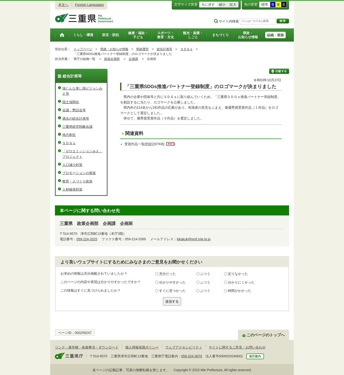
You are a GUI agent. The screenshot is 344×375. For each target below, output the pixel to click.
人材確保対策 (72, 189)
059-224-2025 (86, 239)
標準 (264, 4)
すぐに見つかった (172, 291)
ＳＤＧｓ (186, 49)
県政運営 (142, 49)
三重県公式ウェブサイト (84, 17)
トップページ (83, 49)
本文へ (63, 5)
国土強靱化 (70, 102)
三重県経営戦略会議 (77, 127)
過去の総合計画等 (75, 118)
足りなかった (238, 274)
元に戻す (208, 4)
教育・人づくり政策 (77, 181)
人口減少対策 (72, 165)
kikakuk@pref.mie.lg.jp (193, 239)
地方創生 (69, 135)
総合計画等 (164, 49)
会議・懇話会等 (74, 110)
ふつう (205, 274)
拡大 (233, 4)
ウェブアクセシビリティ (183, 347)
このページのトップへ (266, 335)
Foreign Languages (89, 5)
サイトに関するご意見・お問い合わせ (237, 347)
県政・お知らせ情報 (114, 49)
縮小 (222, 4)
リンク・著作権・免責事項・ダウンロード (86, 347)
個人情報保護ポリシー (142, 347)
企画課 (133, 59)
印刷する (279, 71)
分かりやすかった (172, 282)
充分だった (167, 274)
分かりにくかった (241, 282)
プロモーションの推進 (79, 173)
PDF (148, 144)
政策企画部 (112, 59)
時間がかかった (239, 291)
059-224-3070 (191, 356)
